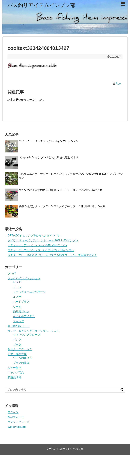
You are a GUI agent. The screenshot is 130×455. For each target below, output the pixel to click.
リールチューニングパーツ (29, 291)
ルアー (17, 296)
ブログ (12, 273)
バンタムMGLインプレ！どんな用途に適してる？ (48, 157)
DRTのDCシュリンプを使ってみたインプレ (34, 235)
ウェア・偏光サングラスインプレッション (33, 331)
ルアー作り (14, 367)
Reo (118, 83)
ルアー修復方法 (17, 354)
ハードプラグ (21, 301)
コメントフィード (18, 422)
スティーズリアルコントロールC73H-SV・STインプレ (41, 250)
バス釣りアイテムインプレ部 (41, 5)
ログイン (13, 412)
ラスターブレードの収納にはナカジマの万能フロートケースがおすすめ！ (52, 255)
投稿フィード (16, 417)
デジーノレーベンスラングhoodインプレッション (48, 141)
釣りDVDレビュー (19, 326)
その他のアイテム (24, 316)
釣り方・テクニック (20, 349)
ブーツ (17, 344)
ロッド (17, 282)
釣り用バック (21, 311)
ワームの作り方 (22, 357)
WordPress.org (17, 426)
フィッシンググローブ (26, 334)
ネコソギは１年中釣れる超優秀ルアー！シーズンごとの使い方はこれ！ (61, 190)
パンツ (17, 339)
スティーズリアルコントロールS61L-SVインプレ (37, 245)
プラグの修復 (21, 362)
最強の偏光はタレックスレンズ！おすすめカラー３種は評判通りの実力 (61, 206)
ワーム (17, 306)
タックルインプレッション (24, 278)
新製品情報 (14, 377)
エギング (18, 321)
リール (17, 286)
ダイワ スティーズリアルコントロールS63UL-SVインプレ (43, 240)
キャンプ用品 (16, 372)
